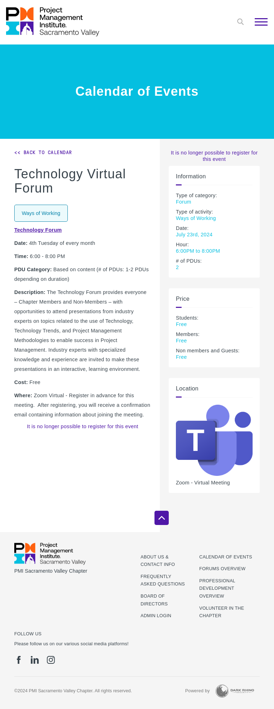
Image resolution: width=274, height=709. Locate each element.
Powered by (197, 690)
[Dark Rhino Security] (235, 691)
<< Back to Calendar (43, 152)
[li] (34, 660)
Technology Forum (38, 230)
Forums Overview (222, 568)
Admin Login (156, 615)
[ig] (50, 660)
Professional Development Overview (217, 588)
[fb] (18, 660)
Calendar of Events (225, 557)
